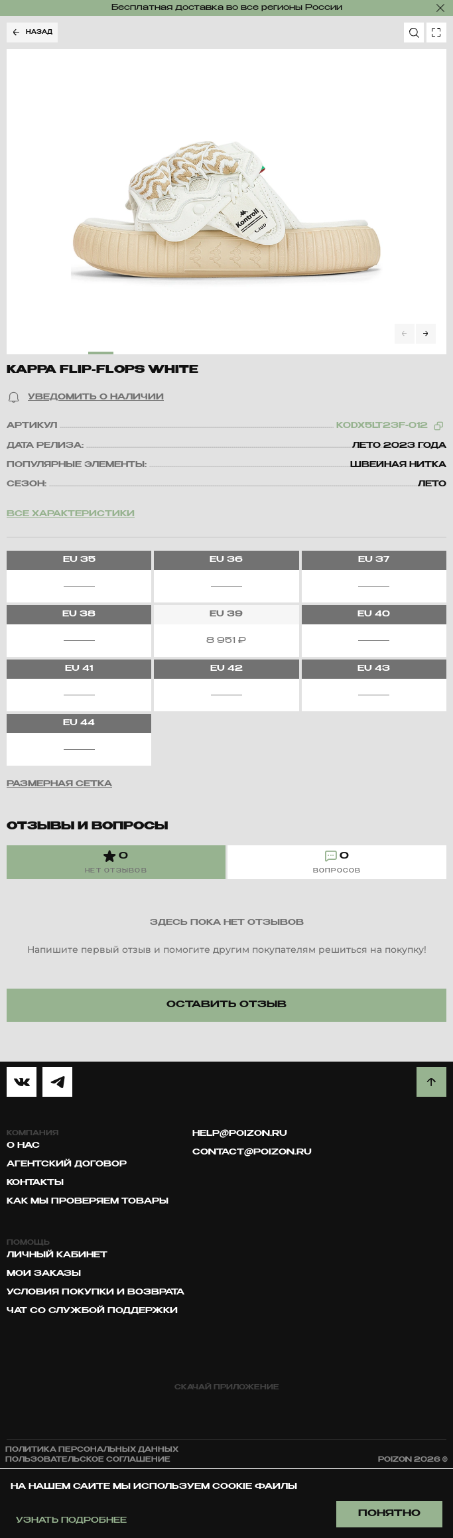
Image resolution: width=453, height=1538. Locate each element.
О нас (23, 1146)
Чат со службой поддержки (92, 1311)
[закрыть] (440, 8)
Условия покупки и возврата (95, 1292)
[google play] (281, 1411)
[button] (85, 397)
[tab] (116, 862)
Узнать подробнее (71, 1521)
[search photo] (436, 32)
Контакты (35, 1183)
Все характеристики (71, 514)
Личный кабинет (57, 1255)
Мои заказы (44, 1274)
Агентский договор (67, 1164)
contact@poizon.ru (252, 1152)
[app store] (172, 1411)
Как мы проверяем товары (87, 1202)
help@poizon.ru (239, 1134)
